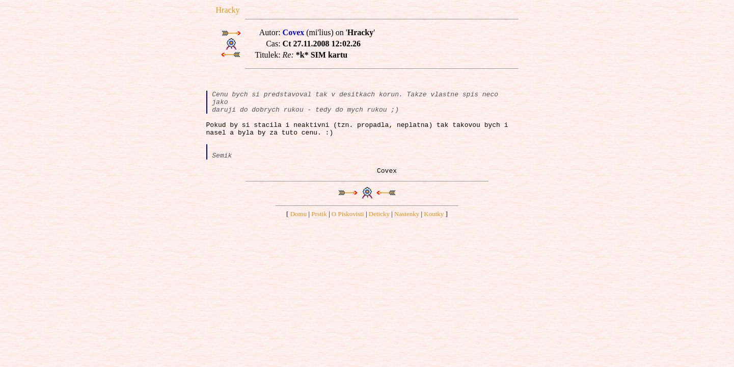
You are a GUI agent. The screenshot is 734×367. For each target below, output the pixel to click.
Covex (294, 32)
